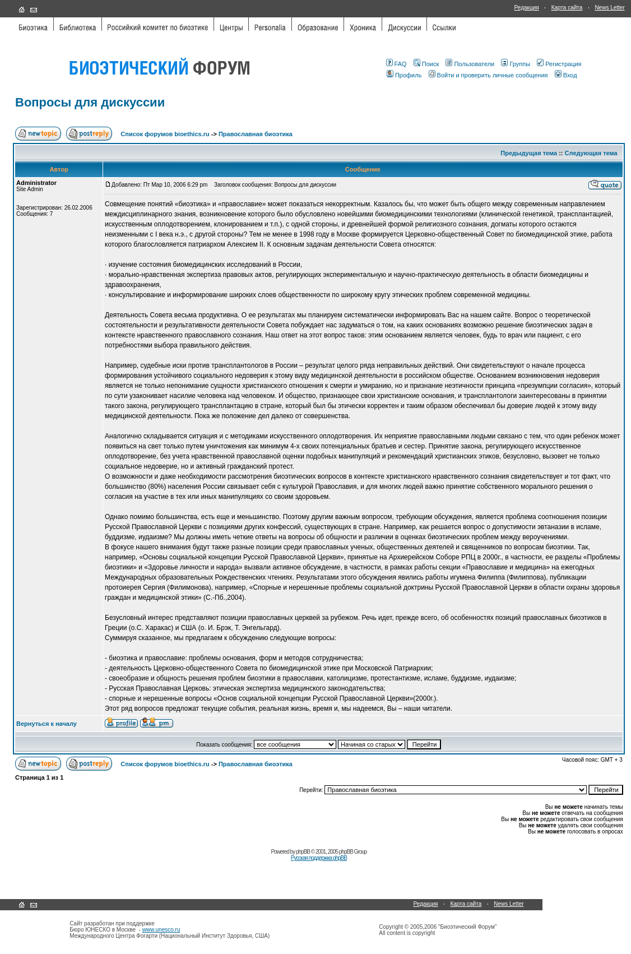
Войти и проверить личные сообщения (488, 75)
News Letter (609, 7)
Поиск (426, 64)
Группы (515, 64)
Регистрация (559, 64)
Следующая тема (591, 153)
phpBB (303, 852)
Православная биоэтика (256, 134)
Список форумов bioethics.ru (164, 134)
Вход (566, 75)
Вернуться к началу (46, 723)
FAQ (396, 64)
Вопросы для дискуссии (90, 102)
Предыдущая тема (528, 153)
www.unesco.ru (161, 930)
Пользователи (470, 64)
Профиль (404, 75)
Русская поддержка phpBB (319, 858)
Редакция (526, 7)
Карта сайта (567, 7)
